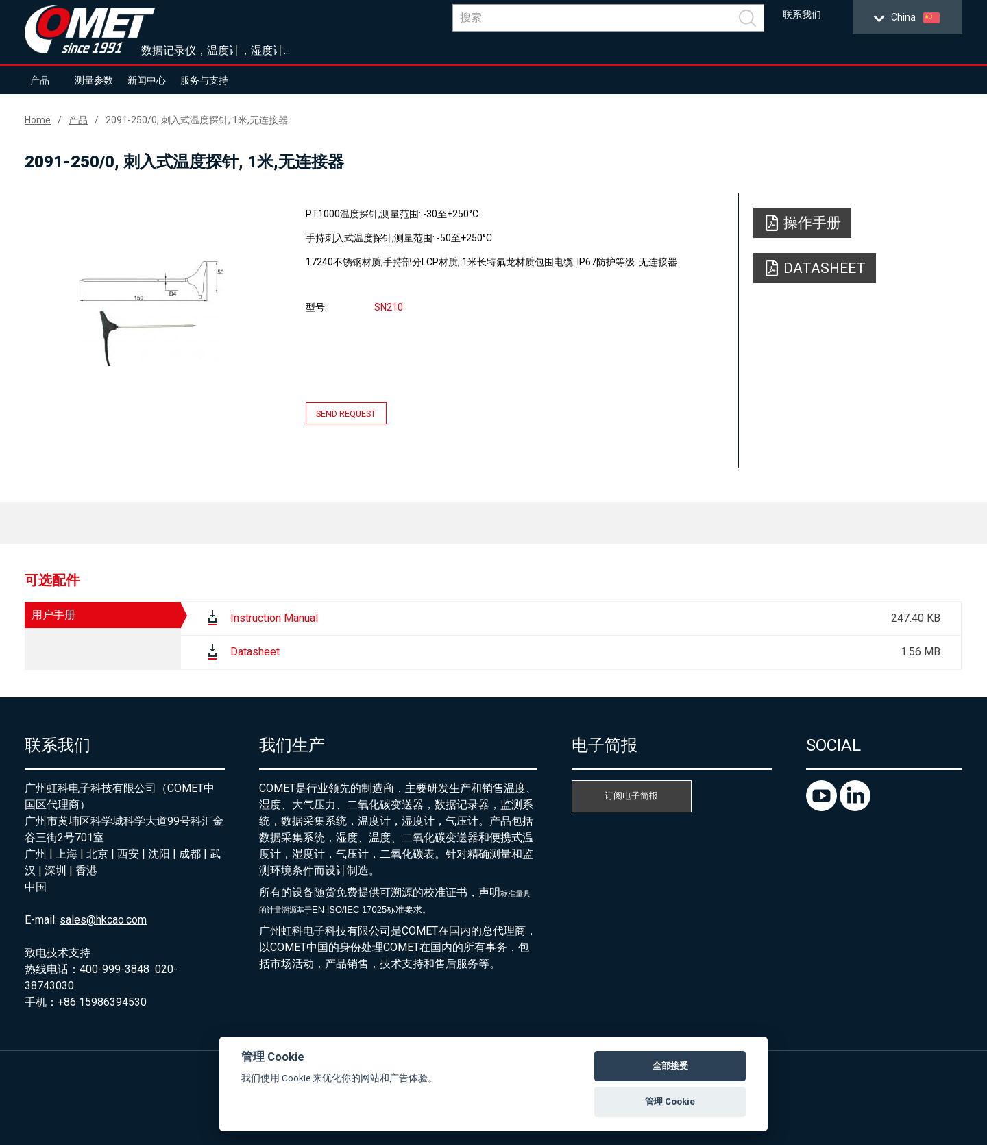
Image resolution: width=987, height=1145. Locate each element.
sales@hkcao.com (103, 919)
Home (38, 119)
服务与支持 (204, 80)
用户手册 (53, 614)
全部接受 (670, 1066)
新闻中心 (146, 80)
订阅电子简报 (631, 796)
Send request (346, 414)
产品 (39, 80)
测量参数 (94, 80)
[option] (151, 313)
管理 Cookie (670, 1101)
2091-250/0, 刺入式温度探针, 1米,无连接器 (197, 119)
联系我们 (802, 15)
